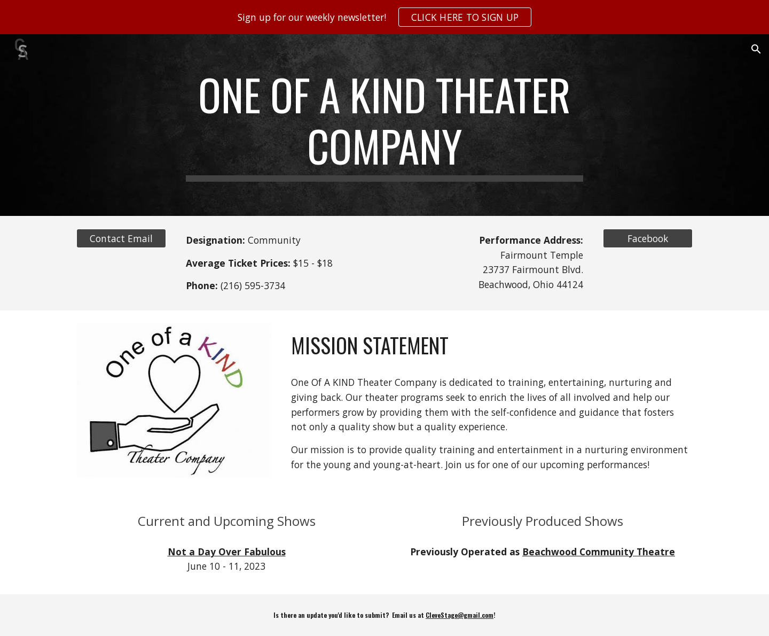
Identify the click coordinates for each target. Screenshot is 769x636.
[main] (384, 125)
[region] (384, 17)
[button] (756, 49)
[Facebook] (647, 238)
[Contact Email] (121, 238)
